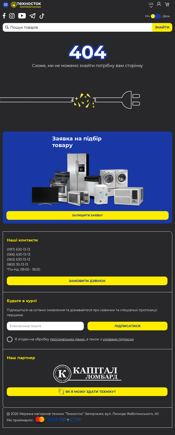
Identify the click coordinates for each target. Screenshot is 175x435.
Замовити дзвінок (87, 281)
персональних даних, (68, 339)
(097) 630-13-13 (18, 249)
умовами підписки (118, 339)
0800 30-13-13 (17, 264)
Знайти (162, 27)
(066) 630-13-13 (18, 254)
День (166, 16)
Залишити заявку (87, 215)
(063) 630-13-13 (18, 259)
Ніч (147, 16)
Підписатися (127, 326)
